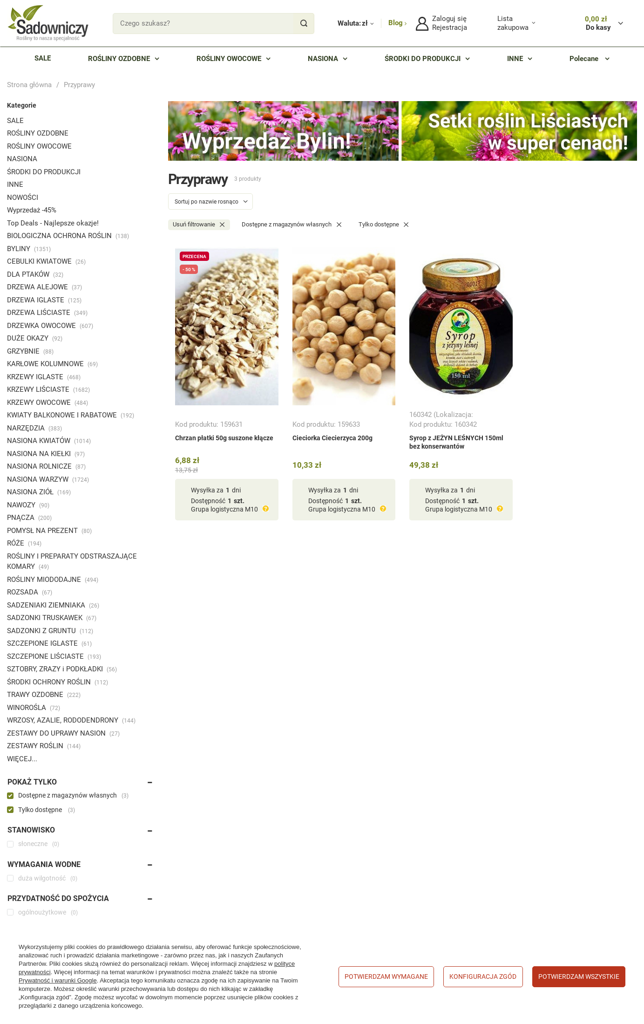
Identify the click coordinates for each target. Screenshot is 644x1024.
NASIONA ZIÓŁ (39, 492)
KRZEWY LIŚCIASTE (48, 389)
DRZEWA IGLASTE (44, 300)
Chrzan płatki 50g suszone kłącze (224, 438)
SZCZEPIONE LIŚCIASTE (54, 656)
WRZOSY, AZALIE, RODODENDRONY (71, 720)
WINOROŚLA (33, 707)
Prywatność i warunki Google (58, 980)
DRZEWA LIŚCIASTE (47, 312)
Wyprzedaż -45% (31, 210)
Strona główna (29, 85)
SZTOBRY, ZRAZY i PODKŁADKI (62, 669)
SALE (15, 120)
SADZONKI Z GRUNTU (50, 631)
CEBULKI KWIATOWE (46, 261)
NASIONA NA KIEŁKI (46, 454)
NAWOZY (28, 505)
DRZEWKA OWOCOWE (50, 325)
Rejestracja (449, 27)
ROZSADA (29, 592)
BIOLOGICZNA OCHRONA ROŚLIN (68, 236)
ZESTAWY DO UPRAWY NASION (63, 733)
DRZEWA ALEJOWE (44, 287)
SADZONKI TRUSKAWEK (51, 618)
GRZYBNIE (30, 351)
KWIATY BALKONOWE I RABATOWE (70, 415)
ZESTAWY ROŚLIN (44, 746)
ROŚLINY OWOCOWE (39, 146)
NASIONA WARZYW (48, 479)
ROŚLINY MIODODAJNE (52, 579)
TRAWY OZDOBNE (44, 694)
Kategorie (21, 105)
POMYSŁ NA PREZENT (49, 530)
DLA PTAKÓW (35, 274)
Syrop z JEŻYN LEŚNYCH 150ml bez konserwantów (456, 442)
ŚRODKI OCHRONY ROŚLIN (57, 682)
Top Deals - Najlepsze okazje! (53, 223)
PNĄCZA (29, 517)
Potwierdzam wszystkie (578, 976)
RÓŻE (24, 543)
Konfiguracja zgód (482, 976)
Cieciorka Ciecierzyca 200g (332, 438)
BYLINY (29, 249)
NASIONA (22, 159)
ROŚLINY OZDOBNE (37, 133)
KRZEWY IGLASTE (44, 377)
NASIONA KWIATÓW (49, 441)
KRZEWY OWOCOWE (47, 402)
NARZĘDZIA (34, 428)
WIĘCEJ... (22, 759)
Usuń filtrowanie (194, 224)
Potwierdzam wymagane (386, 976)
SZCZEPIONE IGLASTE (49, 643)
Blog (396, 23)
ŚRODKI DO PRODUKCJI (44, 172)
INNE (15, 184)
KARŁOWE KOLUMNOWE (52, 364)
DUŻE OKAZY (34, 338)
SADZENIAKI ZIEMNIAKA (53, 605)
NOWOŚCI (22, 197)
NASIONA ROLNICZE (46, 466)
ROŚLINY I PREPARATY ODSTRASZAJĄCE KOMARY (72, 561)
